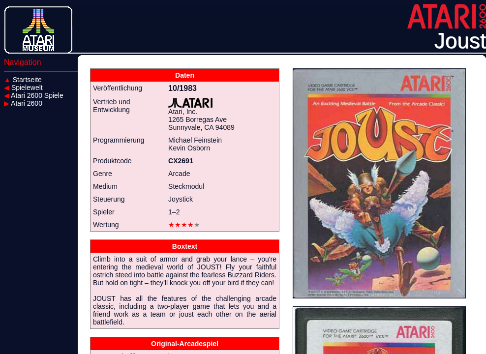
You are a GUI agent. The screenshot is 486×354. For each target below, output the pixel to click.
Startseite (23, 80)
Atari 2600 (23, 103)
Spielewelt (23, 87)
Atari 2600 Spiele (33, 95)
